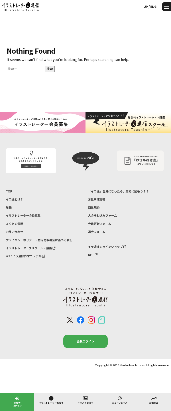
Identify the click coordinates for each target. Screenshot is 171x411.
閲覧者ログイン (17, 401)
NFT (93, 255)
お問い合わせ (14, 232)
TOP (9, 191)
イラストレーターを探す (51, 399)
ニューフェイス (119, 399)
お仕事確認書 (96, 199)
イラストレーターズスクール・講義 (30, 248)
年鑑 (9, 207)
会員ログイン (85, 341)
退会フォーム (96, 232)
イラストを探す (85, 399)
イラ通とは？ (14, 199)
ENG (153, 6)
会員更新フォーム (99, 224)
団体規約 (94, 207)
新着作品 (153, 399)
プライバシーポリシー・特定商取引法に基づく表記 (39, 240)
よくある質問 (14, 224)
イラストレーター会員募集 (23, 215)
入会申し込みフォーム (102, 215)
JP (146, 6)
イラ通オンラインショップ (107, 247)
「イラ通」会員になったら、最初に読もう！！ (118, 191)
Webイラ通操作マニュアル (25, 256)
